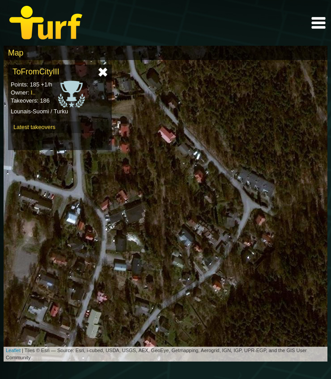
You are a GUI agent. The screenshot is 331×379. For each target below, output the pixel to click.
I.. (33, 92)
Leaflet (13, 350)
